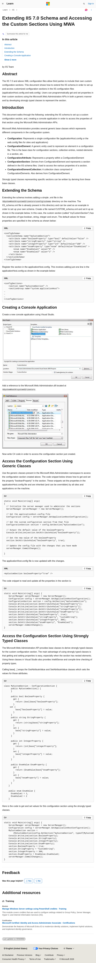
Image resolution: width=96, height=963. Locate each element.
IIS (13, 10)
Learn (5, 10)
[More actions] (91, 10)
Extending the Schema (14, 52)
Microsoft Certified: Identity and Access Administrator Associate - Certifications (38, 923)
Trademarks (49, 959)
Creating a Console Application (17, 55)
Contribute (49, 955)
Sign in (91, 3)
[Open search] (84, 3)
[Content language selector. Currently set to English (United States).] (15, 948)
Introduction (9, 48)
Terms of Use (35, 959)
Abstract (7, 44)
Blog (37, 955)
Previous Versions (24, 955)
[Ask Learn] (86, 10)
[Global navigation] (3, 3)
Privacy (60, 955)
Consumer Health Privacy (13, 959)
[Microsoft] (48, 4)
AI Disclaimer (7, 955)
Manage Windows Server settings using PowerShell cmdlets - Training (34, 909)
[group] (48, 841)
